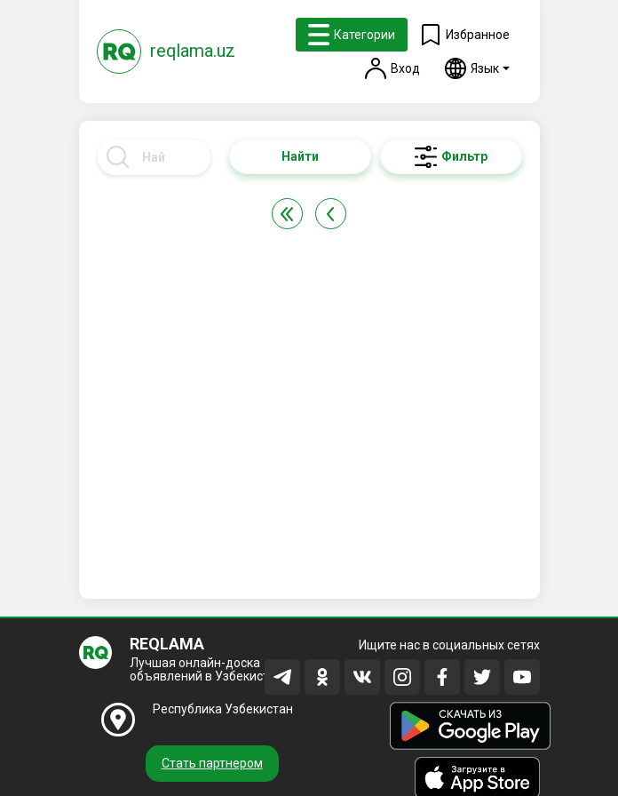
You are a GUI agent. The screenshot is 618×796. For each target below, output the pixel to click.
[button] (477, 68)
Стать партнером (212, 763)
